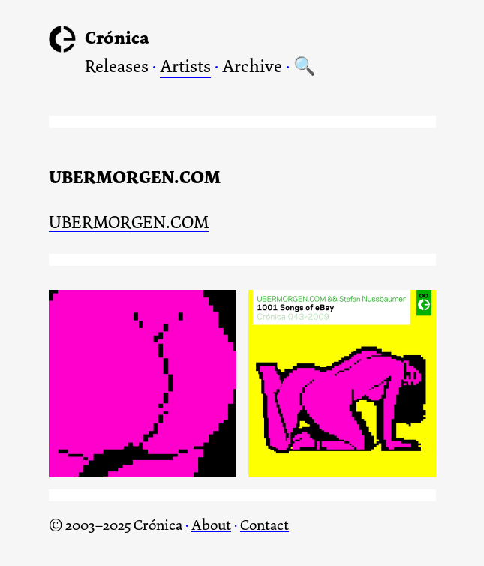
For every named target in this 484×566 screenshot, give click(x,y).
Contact (264, 525)
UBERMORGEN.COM (129, 223)
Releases (117, 66)
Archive (252, 66)
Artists (185, 66)
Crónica (117, 37)
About (211, 525)
